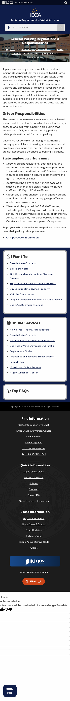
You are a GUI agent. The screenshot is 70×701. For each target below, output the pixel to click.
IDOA (12, 49)
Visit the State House (22, 294)
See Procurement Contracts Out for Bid (32, 340)
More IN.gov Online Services (25, 367)
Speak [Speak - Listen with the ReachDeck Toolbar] (33, 581)
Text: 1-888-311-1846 (34, 454)
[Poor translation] (8, 609)
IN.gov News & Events (33, 524)
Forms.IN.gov (17, 361)
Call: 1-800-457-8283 (33, 448)
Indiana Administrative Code (33, 541)
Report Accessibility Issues (33, 571)
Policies (34, 483)
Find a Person (33, 436)
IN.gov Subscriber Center (24, 372)
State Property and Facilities (36, 49)
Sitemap (33, 489)
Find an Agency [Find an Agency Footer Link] (33, 442)
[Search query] (34, 27)
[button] (66, 2)
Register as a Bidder (21, 351)
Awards (34, 547)
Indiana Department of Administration (35, 20)
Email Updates (34, 530)
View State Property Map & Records (30, 329)
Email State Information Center (33, 430)
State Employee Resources (34, 501)
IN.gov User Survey (34, 471)
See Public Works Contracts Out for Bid (32, 345)
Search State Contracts (23, 263)
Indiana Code (33, 535)
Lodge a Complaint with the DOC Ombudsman (36, 299)
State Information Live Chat (33, 424)
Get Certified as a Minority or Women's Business (31, 276)
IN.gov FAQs (34, 495)
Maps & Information (33, 518)
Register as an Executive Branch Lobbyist (33, 283)
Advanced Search (33, 477)
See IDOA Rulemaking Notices (26, 304)
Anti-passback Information (22, 237)
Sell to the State (19, 268)
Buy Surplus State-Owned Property (30, 288)
